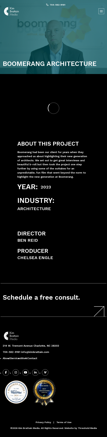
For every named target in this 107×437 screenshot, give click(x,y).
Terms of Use (63, 422)
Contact (32, 358)
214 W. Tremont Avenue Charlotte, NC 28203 (31, 345)
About (6, 358)
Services (15, 358)
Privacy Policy (43, 422)
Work (24, 358)
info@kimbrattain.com (35, 351)
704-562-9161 (55, 4)
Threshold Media (87, 428)
